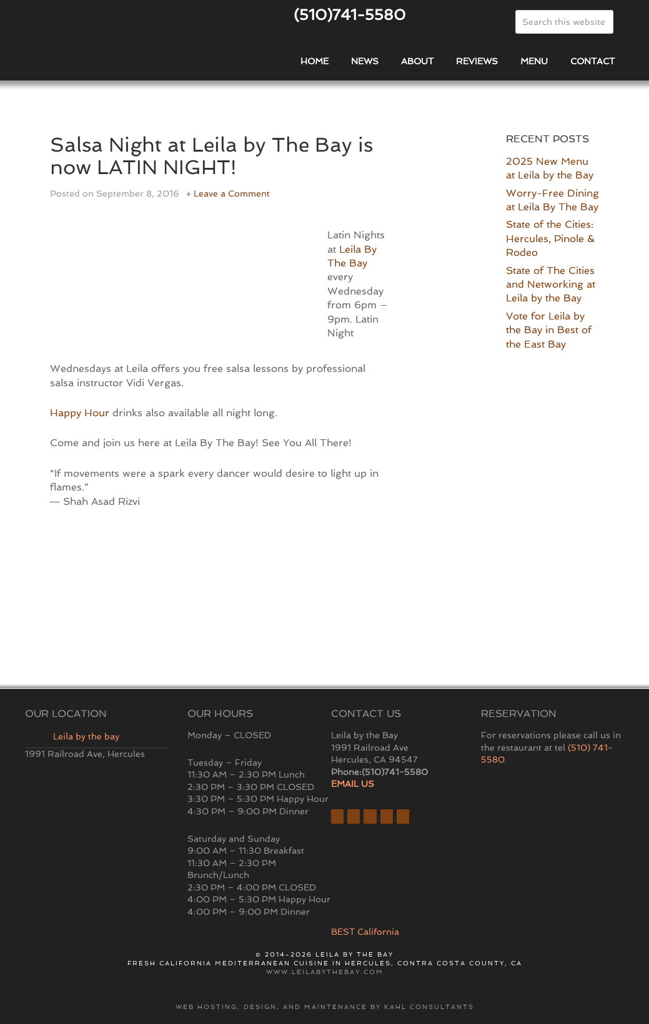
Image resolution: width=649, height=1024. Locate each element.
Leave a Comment (232, 193)
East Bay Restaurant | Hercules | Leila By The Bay (107, 45)
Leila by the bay (86, 736)
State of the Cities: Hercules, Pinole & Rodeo (550, 238)
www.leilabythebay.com (325, 971)
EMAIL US (352, 784)
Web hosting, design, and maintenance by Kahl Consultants (325, 1006)
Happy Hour (79, 413)
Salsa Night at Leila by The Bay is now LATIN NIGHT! (218, 155)
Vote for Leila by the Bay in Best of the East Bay (549, 330)
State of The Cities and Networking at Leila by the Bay (550, 285)
